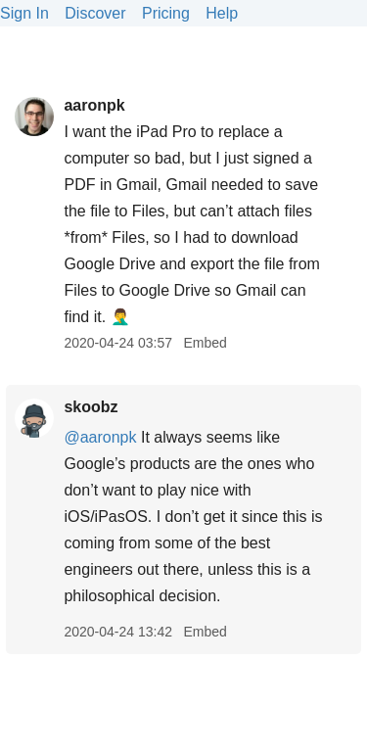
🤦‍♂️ (120, 316)
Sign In (24, 13)
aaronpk (94, 105)
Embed (204, 343)
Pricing (166, 13)
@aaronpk (100, 437)
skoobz (90, 407)
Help (222, 13)
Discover (95, 13)
